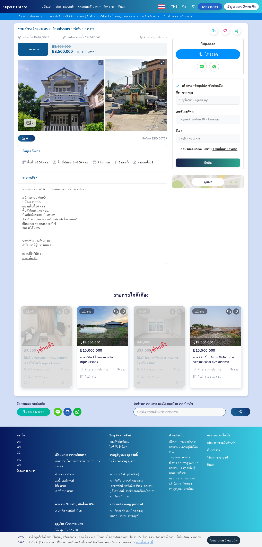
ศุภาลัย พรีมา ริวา (119, 496)
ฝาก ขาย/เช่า (210, 6)
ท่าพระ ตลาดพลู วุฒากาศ (126, 504)
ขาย (19, 441)
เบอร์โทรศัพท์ (185, 111)
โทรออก (208, 54)
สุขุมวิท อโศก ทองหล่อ (69, 523)
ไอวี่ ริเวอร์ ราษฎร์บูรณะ (123, 461)
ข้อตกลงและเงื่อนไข (218, 435)
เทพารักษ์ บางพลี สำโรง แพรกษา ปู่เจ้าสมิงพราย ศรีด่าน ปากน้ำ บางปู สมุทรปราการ (92, 16)
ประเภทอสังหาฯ (89, 6)
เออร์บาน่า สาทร (64, 491)
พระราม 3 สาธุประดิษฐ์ (124, 474)
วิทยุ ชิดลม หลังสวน (122, 435)
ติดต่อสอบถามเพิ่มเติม (31, 403)
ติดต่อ (121, 6)
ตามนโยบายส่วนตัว (224, 149)
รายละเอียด (29, 177)
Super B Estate (15, 6)
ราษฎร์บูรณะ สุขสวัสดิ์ (124, 454)
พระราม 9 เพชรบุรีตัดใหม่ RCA (74, 504)
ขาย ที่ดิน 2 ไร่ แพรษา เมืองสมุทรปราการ (97, 359)
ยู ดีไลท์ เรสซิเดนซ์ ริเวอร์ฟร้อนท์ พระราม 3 (134, 491)
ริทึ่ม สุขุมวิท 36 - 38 (66, 530)
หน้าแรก (47, 6)
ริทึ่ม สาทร (60, 486)
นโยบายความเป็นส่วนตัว (221, 442)
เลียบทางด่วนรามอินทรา (70, 454)
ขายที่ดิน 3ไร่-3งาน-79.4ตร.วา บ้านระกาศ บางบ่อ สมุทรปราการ (215, 359)
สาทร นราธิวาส (65, 474)
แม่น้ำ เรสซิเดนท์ (64, 480)
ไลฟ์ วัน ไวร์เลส (118, 446)
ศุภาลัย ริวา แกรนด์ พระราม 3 (126, 480)
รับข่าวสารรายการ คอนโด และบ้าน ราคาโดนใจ (163, 403)
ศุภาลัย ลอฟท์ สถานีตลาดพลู (126, 510)
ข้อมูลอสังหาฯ (31, 151)
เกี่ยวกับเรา (213, 450)
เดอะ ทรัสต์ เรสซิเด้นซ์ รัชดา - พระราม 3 (132, 486)
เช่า (19, 446)
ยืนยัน (208, 162)
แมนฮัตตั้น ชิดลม (119, 441)
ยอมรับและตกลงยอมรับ (196, 149)
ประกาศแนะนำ (65, 6)
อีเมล (179, 131)
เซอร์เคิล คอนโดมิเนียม (68, 510)
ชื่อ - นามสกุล (184, 92)
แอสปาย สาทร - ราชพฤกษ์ (124, 516)
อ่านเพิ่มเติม (29, 258)
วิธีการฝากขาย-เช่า (218, 457)
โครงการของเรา (26, 471)
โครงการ (109, 6)
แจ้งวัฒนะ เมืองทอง (180, 483)
